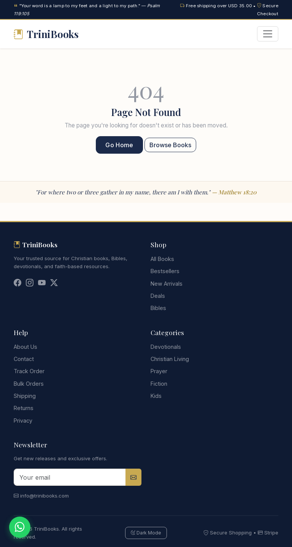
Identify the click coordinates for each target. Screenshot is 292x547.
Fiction (159, 383)
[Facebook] (17, 283)
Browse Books (170, 145)
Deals (158, 296)
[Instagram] (29, 283)
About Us (25, 346)
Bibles (158, 308)
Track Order (29, 371)
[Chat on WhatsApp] (19, 527)
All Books (162, 259)
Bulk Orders (29, 383)
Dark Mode (146, 533)
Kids (156, 396)
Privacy (23, 420)
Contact (24, 359)
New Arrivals (166, 283)
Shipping (25, 396)
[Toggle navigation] (267, 33)
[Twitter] (54, 283)
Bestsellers (165, 271)
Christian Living (170, 359)
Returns (23, 408)
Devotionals (166, 346)
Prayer (159, 371)
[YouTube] (42, 283)
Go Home (119, 145)
